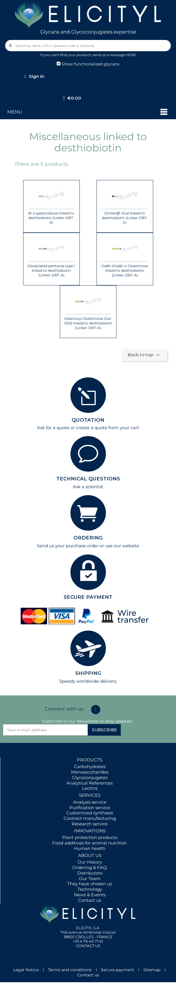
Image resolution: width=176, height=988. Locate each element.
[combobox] (89, 45)
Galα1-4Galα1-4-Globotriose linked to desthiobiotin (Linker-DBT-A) (124, 270)
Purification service (89, 807)
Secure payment (117, 969)
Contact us (89, 900)
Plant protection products (89, 837)
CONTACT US (88, 945)
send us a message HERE (114, 55)
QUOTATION (88, 420)
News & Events (89, 894)
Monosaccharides (89, 772)
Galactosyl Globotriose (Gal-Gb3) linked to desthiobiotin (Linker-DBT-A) (88, 323)
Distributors (89, 873)
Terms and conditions (70, 969)
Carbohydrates (89, 766)
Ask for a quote (53, 427)
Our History (89, 862)
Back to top (144, 355)
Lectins (89, 788)
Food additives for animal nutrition (89, 843)
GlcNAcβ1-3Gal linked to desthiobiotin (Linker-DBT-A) (125, 218)
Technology (89, 889)
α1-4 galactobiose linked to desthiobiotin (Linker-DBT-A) (51, 218)
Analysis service (89, 802)
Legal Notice (26, 969)
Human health (89, 848)
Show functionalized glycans (88, 64)
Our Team (90, 878)
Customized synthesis (89, 813)
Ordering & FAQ (89, 867)
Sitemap (151, 969)
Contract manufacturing (90, 818)
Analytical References (89, 783)
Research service (90, 824)
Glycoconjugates (90, 777)
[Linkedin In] (95, 709)
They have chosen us (89, 883)
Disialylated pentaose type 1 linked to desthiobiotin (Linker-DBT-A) (51, 270)
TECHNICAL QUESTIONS (88, 479)
